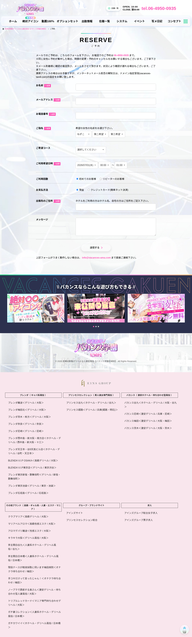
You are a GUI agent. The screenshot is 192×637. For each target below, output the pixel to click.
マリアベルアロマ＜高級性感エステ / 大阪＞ (32, 524)
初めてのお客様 (86, 179)
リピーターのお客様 (112, 179)
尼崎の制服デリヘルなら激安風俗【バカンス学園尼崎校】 (26, 29)
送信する (94, 247)
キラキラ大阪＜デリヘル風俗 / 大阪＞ (28, 538)
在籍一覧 (104, 21)
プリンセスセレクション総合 (81, 520)
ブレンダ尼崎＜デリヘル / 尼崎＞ (26, 431)
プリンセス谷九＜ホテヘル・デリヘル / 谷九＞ (91, 402)
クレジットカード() (108, 190)
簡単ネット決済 (119, 190)
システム (122, 21)
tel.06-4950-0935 (159, 8)
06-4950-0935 (121, 55)
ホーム (13, 21)
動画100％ (48, 21)
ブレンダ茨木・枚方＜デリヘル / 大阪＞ (29, 417)
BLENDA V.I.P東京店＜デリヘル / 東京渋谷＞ (32, 467)
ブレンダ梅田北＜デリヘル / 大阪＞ (27, 410)
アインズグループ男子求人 (138, 520)
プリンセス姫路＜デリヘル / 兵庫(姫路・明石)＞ (92, 410)
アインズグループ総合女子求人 (141, 513)
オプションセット (67, 21)
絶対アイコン (30, 21)
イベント (139, 21)
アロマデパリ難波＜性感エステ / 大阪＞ (29, 531)
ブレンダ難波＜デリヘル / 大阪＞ (26, 402)
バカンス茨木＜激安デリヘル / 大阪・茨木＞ (148, 428)
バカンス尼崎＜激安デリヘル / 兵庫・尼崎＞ (148, 414)
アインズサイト (74, 513)
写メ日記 (157, 21)
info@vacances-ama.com (96, 257)
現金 (80, 190)
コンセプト (174, 21)
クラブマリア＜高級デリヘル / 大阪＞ (28, 516)
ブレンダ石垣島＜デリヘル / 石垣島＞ (28, 493)
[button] (93, 329)
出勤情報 (87, 21)
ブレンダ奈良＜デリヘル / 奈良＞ (26, 424)
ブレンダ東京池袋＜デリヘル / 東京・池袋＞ (32, 486)
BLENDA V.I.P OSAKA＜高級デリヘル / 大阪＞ (33, 460)
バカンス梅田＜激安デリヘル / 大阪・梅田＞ (148, 421)
